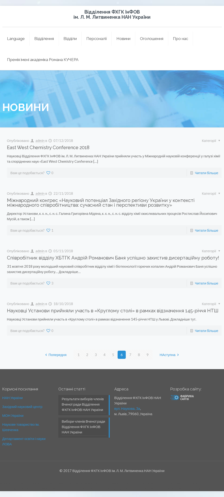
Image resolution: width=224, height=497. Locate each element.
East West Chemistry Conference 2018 (48, 147)
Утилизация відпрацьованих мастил (36, 488)
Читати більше (206, 173)
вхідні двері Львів (51, 483)
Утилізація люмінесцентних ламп (154, 483)
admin (40, 140)
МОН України (13, 415)
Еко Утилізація (192, 488)
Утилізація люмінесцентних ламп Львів (97, 483)
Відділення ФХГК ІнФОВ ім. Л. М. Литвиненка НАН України (112, 14)
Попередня (55, 355)
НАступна (170, 355)
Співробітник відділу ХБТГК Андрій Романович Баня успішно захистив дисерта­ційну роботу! (113, 258)
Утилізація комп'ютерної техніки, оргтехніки (99, 488)
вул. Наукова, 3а (127, 408)
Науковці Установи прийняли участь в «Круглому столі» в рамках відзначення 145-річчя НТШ (112, 310)
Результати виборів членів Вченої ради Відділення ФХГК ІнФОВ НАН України (83, 404)
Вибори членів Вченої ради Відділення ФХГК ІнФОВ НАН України (83, 426)
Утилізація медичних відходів (156, 488)
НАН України (12, 398)
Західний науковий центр (22, 406)
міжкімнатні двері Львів (18, 483)
